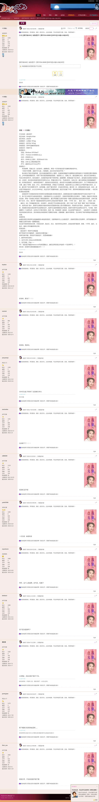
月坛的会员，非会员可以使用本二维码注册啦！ (85, 790)
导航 (44, 15)
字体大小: (70, 28)
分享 (60, 75)
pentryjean (5, 693)
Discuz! (10, 796)
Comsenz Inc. (10, 797)
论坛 (38, 15)
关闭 (97, 786)
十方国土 (4, 28)
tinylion (4, 264)
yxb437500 (5, 502)
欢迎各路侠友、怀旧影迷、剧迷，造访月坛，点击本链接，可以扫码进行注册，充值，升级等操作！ (48, 32)
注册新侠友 (91, 1)
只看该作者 (41, 29)
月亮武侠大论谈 (5, 18)
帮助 (50, 15)
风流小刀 (4, 362)
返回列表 (94, 23)
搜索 (56, 15)
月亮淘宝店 (71, 15)
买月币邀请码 (93, 15)
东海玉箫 (4, 507)
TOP (94, 260)
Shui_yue (5, 745)
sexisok (4, 311)
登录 (97, 1)
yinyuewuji (5, 358)
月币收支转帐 (81, 15)
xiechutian (5, 409)
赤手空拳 (4, 269)
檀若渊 (4, 642)
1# (23, 130)
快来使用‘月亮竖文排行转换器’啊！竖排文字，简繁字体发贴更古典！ (40, 86)
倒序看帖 (80, 28)
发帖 (23, 23)
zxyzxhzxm (5, 549)
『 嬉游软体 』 (17, 18)
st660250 (4, 456)
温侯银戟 (4, 554)
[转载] (21, 35)
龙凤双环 (4, 33)
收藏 (55, 75)
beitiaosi (4, 595)
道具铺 (62, 15)
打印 (64, 28)
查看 (96, 800)
